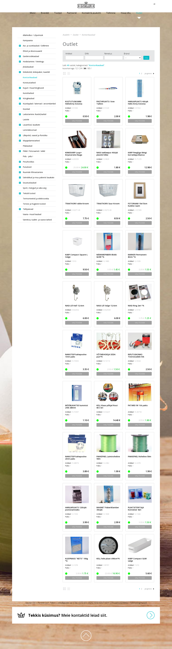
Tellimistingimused (138, 602)
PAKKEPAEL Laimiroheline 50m (108, 457)
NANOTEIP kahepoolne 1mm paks (75, 355)
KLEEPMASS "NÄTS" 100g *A (76, 559)
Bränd (126, 53)
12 (76, 68)
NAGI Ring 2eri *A (136, 305)
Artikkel (68, 53)
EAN (87, 53)
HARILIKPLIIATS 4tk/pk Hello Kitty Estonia (138, 102)
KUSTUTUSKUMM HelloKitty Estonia (73, 102)
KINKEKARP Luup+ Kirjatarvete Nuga (73, 153)
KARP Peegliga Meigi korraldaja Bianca (137, 153)
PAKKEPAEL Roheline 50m (139, 456)
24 (80, 68)
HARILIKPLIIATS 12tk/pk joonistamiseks (76, 508)
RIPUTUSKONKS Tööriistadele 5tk (136, 355)
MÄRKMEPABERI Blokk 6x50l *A (106, 255)
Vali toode (77, 121)
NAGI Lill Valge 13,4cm (106, 305)
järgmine (148, 73)
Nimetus (108, 53)
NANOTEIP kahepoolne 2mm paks (75, 457)
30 (85, 68)
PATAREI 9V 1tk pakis (138, 405)
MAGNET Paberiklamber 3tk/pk (107, 508)
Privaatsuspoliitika (120, 602)
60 (89, 68)
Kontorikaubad (88, 34)
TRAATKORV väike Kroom (77, 203)
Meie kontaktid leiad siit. (67, 615)
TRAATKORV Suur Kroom (108, 203)
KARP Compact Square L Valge (76, 255)
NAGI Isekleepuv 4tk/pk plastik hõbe (107, 153)
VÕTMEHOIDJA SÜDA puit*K (105, 355)
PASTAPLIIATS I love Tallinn (105, 102)
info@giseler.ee (65, 602)
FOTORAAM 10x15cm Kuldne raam (137, 204)
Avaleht (66, 34)
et (159, 4)
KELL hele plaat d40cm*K (108, 558)
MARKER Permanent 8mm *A (137, 255)
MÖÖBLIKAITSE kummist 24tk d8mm (76, 406)
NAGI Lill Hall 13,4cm (74, 305)
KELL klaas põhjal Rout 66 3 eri (107, 406)
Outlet (75, 34)
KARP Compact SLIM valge (137, 559)
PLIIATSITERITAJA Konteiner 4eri (136, 508)
